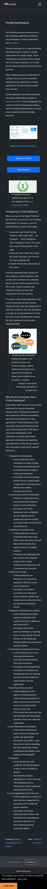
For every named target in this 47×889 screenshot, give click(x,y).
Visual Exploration (13, 101)
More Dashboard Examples (23, 146)
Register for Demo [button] (23, 158)
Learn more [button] (22, 879)
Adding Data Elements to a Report (14, 843)
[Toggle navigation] (39, 4)
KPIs (33, 62)
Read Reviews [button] (23, 170)
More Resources (23, 871)
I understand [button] (8, 886)
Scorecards (14, 43)
